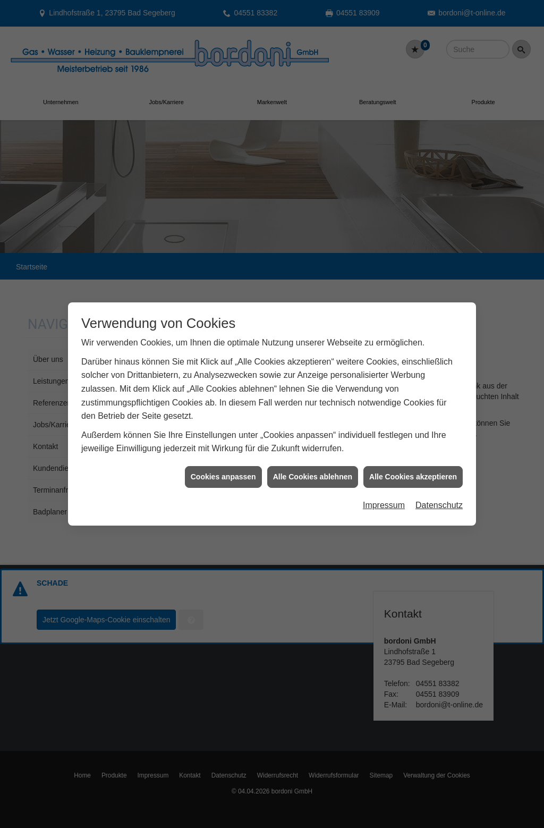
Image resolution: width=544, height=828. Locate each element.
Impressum (384, 492)
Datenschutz (439, 492)
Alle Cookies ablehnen (312, 464)
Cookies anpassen (223, 464)
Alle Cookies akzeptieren (413, 464)
